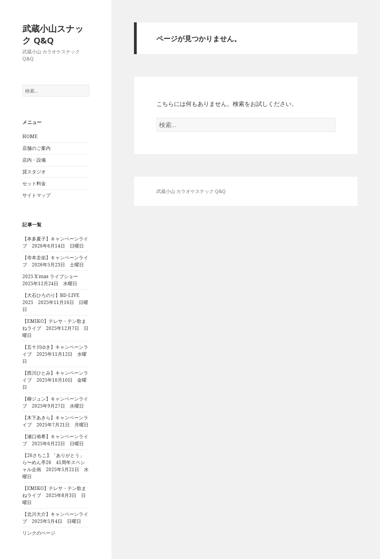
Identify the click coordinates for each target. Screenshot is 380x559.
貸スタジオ (34, 171)
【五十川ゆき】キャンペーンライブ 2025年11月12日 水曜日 (55, 354)
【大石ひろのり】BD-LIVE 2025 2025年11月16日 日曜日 (55, 302)
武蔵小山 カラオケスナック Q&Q (191, 191)
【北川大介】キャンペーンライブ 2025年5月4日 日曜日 (55, 517)
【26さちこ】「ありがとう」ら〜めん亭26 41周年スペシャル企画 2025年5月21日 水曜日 (55, 466)
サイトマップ (36, 195)
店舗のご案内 (36, 148)
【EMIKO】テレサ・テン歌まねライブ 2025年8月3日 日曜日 (54, 495)
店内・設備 (34, 160)
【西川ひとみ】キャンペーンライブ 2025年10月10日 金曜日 (55, 380)
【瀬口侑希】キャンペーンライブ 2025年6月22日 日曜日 (55, 440)
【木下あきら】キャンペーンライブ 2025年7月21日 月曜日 (55, 421)
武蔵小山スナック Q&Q (53, 34)
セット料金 (34, 183)
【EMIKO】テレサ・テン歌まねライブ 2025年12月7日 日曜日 (55, 328)
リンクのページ (38, 533)
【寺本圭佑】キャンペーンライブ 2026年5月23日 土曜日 (55, 261)
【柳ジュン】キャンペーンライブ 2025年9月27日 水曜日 (55, 402)
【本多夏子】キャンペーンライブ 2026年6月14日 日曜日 (55, 242)
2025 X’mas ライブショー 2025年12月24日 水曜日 (52, 280)
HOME (30, 136)
